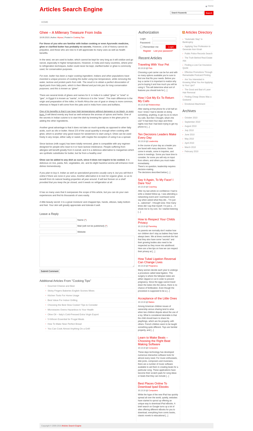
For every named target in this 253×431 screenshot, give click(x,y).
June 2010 (189, 134)
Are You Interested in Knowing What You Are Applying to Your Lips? (198, 82)
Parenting (152, 226)
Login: (143, 38)
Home (210, 6)
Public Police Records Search (198, 53)
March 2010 (190, 147)
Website (81, 232)
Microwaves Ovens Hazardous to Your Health (71, 309)
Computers (153, 348)
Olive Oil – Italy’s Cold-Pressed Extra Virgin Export (73, 314)
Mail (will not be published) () (92, 226)
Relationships (154, 105)
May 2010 (189, 139)
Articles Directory (199, 32)
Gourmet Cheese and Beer (61, 286)
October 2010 (191, 117)
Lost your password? (163, 51)
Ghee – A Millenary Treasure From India (71, 32)
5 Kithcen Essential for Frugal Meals (66, 319)
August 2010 (190, 126)
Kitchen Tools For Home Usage (63, 295)
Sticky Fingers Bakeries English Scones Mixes (71, 290)
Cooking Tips (79, 37)
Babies (151, 302)
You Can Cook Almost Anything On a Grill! (69, 328)
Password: (145, 42)
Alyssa (60, 37)
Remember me (149, 47)
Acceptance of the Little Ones (157, 298)
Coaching (152, 187)
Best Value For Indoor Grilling (62, 300)
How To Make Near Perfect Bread (65, 324)
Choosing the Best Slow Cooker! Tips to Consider (73, 305)
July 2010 (189, 130)
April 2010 (189, 143)
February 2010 (191, 151)
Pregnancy (153, 266)
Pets (150, 68)
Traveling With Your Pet (153, 64)
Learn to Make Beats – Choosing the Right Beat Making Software (154, 341)
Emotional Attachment (195, 104)
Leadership (153, 141)
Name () (82, 220)
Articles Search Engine (71, 9)
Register (147, 51)
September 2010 (192, 122)
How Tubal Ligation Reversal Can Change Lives (157, 260)
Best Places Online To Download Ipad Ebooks (153, 385)
